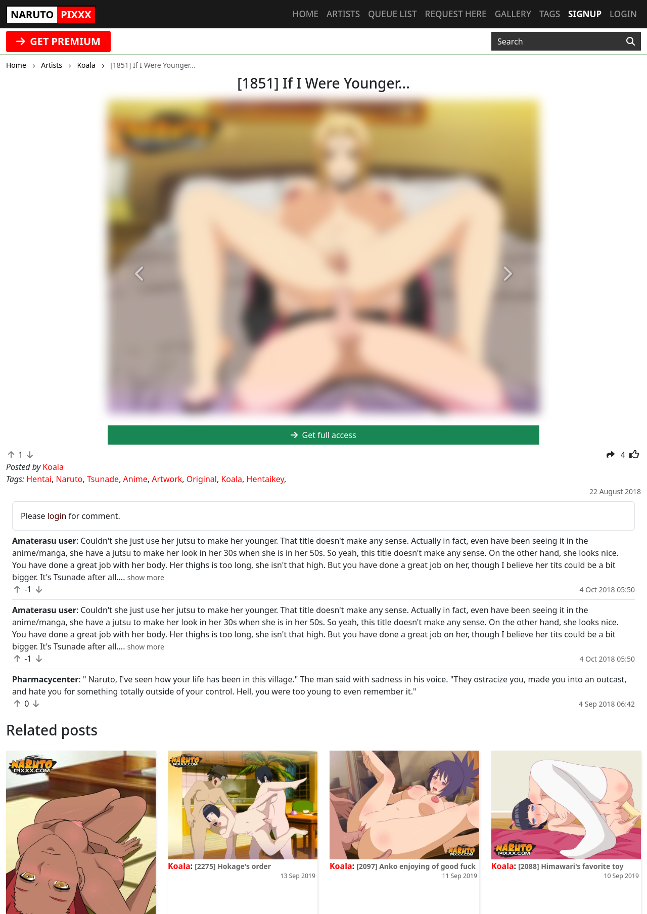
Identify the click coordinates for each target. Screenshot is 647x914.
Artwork (167, 479)
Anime (135, 479)
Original (202, 479)
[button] (140, 274)
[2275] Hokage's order (233, 866)
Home (305, 14)
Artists (343, 14)
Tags (549, 14)
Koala (231, 479)
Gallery (513, 14)
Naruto (69, 479)
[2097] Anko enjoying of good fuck (416, 866)
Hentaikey (265, 479)
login (57, 515)
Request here (456, 14)
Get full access (323, 435)
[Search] (630, 41)
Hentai (39, 479)
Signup (585, 14)
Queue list (392, 14)
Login (623, 14)
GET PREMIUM (58, 41)
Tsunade (103, 479)
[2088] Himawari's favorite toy (570, 866)
